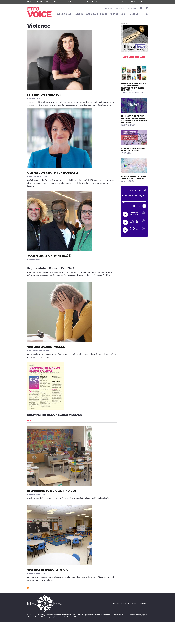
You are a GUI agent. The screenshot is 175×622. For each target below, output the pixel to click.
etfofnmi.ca (126, 153)
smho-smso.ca (127, 181)
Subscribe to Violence (28, 588)
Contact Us (132, 8)
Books (103, 14)
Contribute (120, 8)
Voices (124, 14)
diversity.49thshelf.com (132, 92)
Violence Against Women (46, 347)
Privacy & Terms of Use (121, 603)
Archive (134, 14)
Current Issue (64, 14)
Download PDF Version (37, 421)
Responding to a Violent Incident (52, 491)
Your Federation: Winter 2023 (49, 256)
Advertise (108, 8)
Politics (114, 14)
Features (78, 14)
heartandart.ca (128, 125)
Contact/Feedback (139, 603)
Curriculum (91, 14)
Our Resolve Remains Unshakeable (52, 173)
